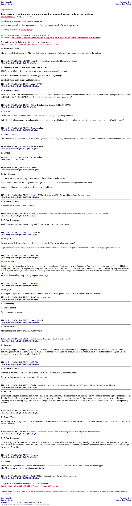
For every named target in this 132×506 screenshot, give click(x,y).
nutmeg (33, 84)
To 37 (25, 149)
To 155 (25, 413)
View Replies (32, 63)
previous (8, 44)
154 (2, 339)
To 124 (25, 285)
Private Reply (16, 63)
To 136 (25, 170)
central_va (35, 61)
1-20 (14, 44)
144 (2, 128)
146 (2, 168)
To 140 (25, 341)
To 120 (25, 86)
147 (2, 195)
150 (2, 255)
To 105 (25, 258)
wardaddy (34, 214)
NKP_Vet (34, 255)
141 (2, 61)
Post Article (126, 4)
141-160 (30, 44)
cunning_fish (35, 232)
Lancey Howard (37, 320)
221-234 (47, 44)
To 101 (25, 322)
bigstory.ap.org (27, 30)
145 (2, 147)
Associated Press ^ (8, 17)
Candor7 (34, 385)
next (53, 44)
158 (2, 432)
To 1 (24, 63)
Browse (4, 4)
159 (2, 455)
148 (2, 214)
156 (2, 385)
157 (2, 411)
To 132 (25, 197)
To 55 (25, 299)
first (2, 44)
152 (2, 297)
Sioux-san (34, 283)
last (57, 44)
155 (2, 362)
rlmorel (33, 195)
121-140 (22, 44)
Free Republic (6, 2)
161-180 (38, 44)
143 (2, 105)
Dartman (34, 168)
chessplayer (35, 455)
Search (10, 4)
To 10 (25, 130)
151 (2, 283)
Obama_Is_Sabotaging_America (43, 105)
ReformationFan (37, 128)
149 (2, 232)
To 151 (25, 364)
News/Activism (125, 2)
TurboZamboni (36, 339)
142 (2, 84)
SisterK (33, 297)
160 (2, 476)
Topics (118, 4)
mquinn (33, 432)
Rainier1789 (35, 476)
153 (2, 320)
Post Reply (6, 63)
